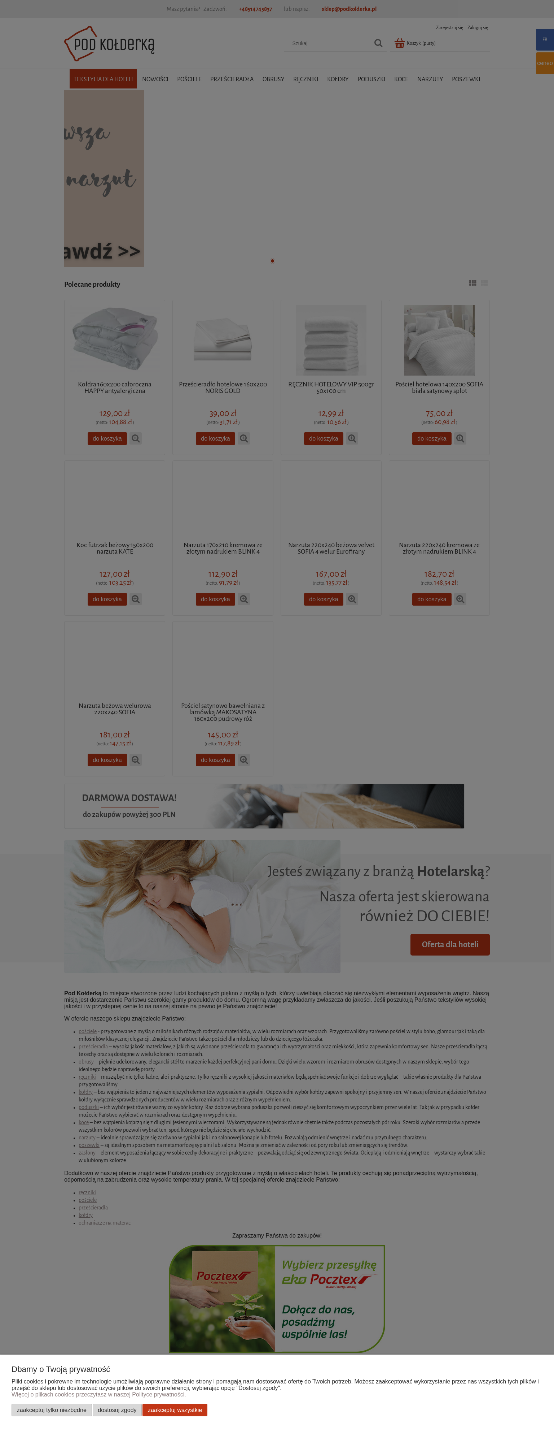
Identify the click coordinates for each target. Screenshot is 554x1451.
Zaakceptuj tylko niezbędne (52, 1410)
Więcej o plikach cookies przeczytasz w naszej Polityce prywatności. (99, 1394)
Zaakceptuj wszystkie (175, 1410)
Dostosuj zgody (117, 1410)
